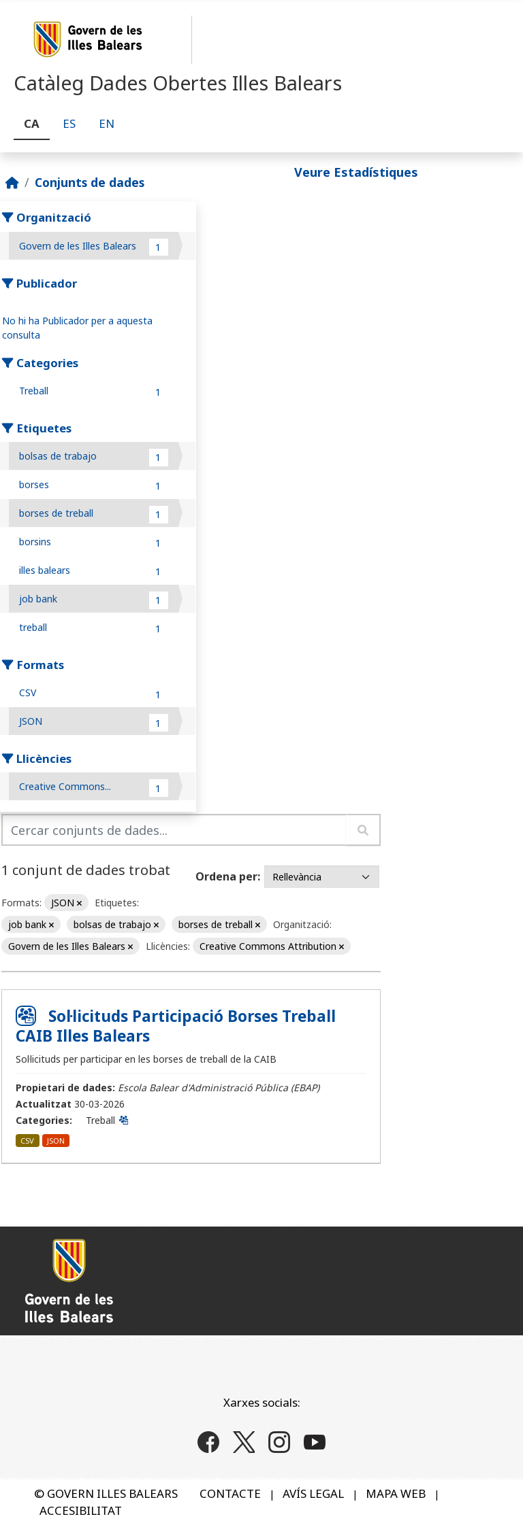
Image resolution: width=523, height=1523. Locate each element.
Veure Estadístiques (356, 172)
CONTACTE (230, 1493)
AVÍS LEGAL (313, 1493)
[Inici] (12, 182)
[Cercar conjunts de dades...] (174, 830)
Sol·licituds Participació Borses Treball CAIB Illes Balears (176, 1026)
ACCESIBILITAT (80, 1510)
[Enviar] (363, 830)
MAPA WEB (396, 1493)
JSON (56, 1140)
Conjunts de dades (89, 182)
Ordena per (226, 876)
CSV (27, 1140)
